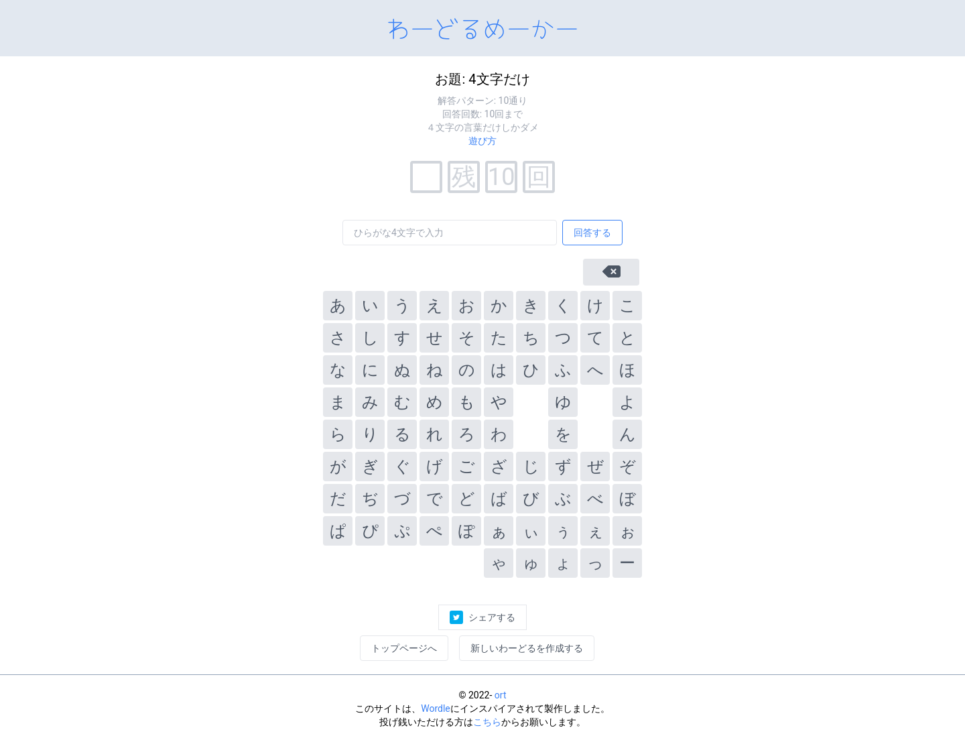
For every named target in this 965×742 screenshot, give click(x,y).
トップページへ (404, 648)
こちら (487, 722)
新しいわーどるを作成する (526, 648)
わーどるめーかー (482, 26)
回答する (592, 232)
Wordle (435, 708)
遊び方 (482, 140)
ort (501, 695)
